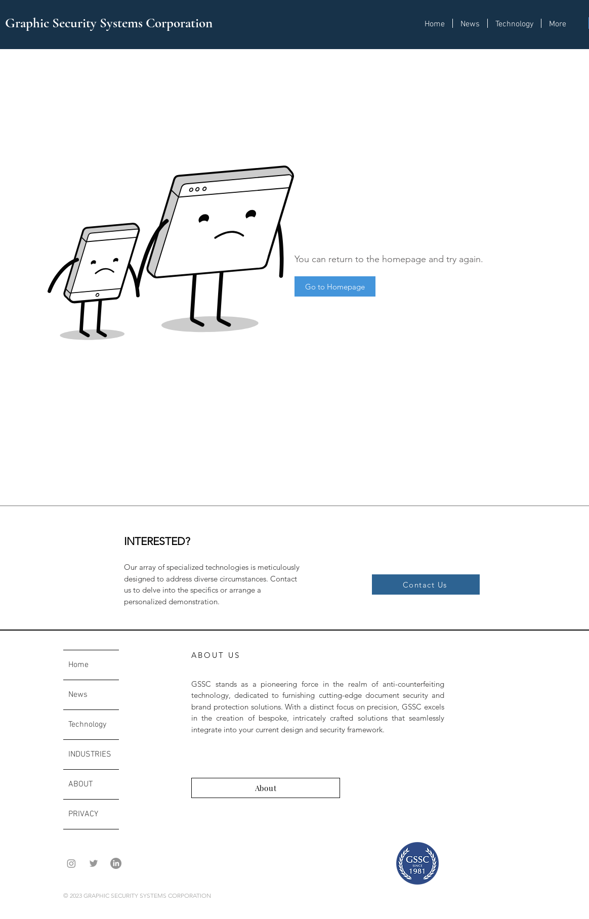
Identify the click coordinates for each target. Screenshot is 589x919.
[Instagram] (71, 863)
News (78, 695)
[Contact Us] (426, 584)
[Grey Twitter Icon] (93, 863)
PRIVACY (83, 814)
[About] (265, 788)
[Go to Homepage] (334, 286)
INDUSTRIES (89, 754)
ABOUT (80, 784)
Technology (87, 725)
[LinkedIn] (115, 863)
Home (78, 665)
